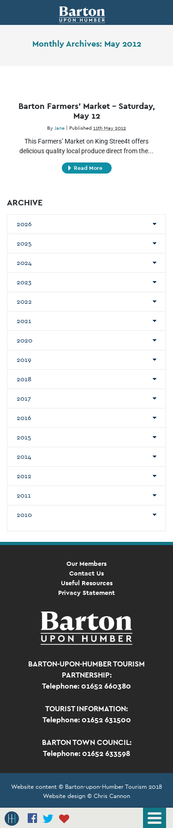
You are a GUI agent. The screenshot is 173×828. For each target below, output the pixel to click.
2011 (24, 495)
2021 (24, 321)
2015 (24, 437)
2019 (24, 359)
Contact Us (86, 573)
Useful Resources (87, 583)
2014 (24, 456)
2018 (24, 379)
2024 (24, 262)
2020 (24, 340)
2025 (24, 243)
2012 (24, 476)
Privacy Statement (86, 592)
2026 (24, 224)
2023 (24, 282)
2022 (24, 301)
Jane (59, 128)
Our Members (86, 563)
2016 (24, 418)
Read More (85, 168)
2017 (24, 398)
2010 (24, 514)
